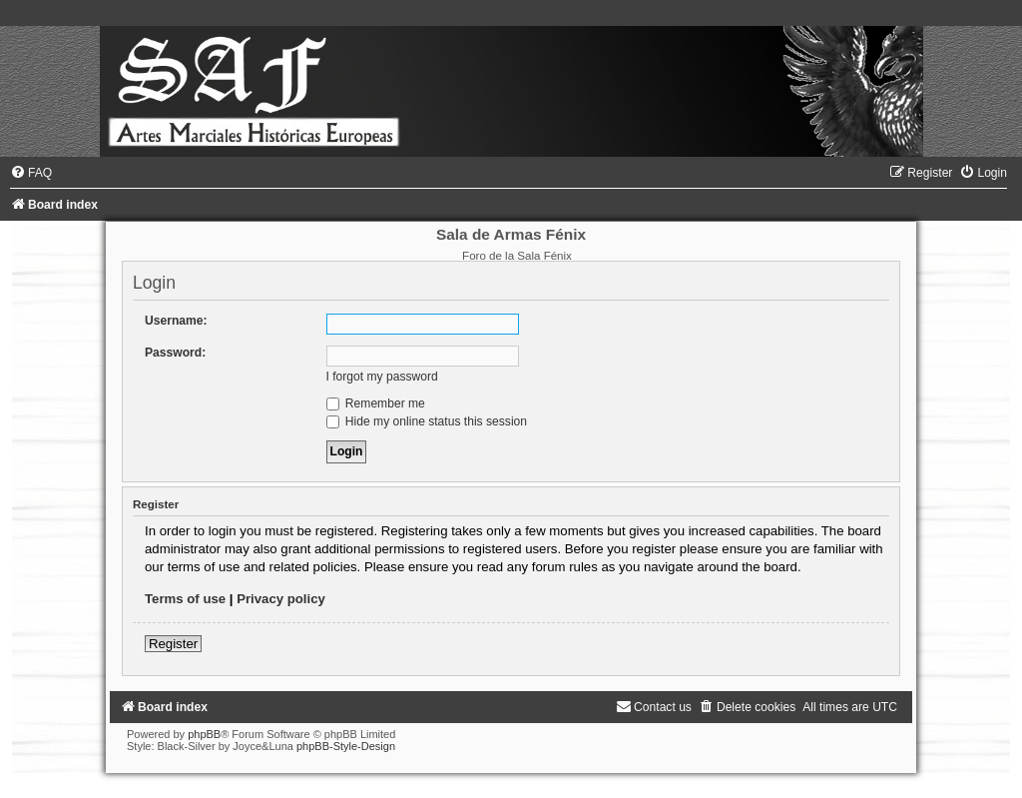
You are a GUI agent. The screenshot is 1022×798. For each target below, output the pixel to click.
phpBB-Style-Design (345, 746)
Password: (175, 353)
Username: (176, 321)
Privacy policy (281, 598)
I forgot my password (382, 377)
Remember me (375, 403)
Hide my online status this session (427, 421)
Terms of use (185, 598)
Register (173, 643)
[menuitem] (31, 173)
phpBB (204, 734)
